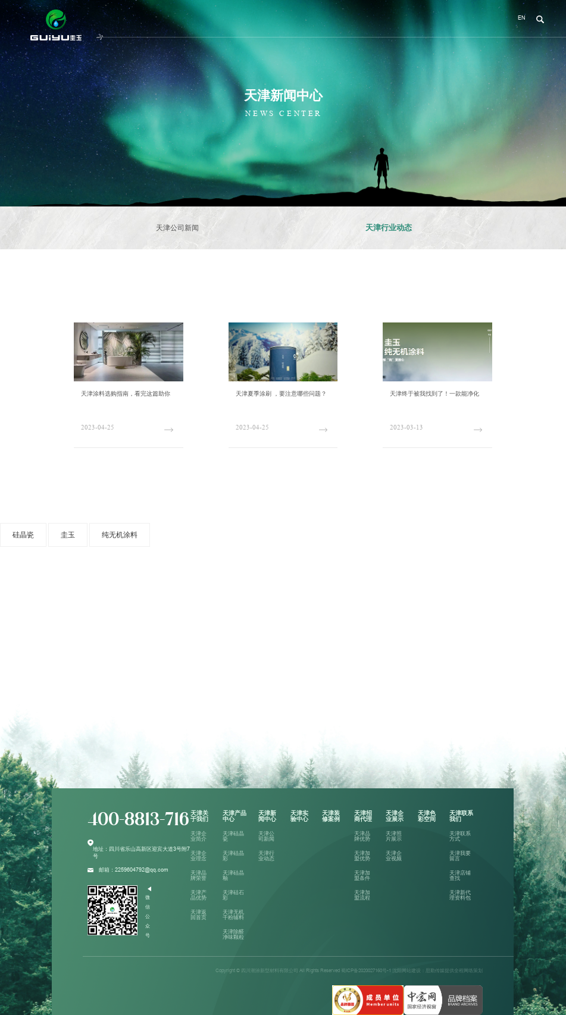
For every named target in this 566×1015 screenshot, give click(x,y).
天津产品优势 (198, 895)
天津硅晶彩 (233, 856)
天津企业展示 (395, 816)
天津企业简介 (198, 836)
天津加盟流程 (362, 895)
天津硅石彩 (233, 895)
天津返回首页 (198, 914)
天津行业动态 (388, 227)
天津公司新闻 (177, 228)
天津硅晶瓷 (233, 836)
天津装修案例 (331, 816)
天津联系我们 (461, 816)
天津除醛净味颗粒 (233, 934)
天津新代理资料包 (460, 895)
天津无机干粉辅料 (233, 914)
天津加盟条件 (362, 875)
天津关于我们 (199, 816)
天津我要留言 (460, 856)
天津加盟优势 (362, 856)
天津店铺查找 (460, 875)
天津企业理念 (198, 856)
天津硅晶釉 (233, 875)
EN (522, 18)
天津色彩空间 (427, 816)
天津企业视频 (394, 856)
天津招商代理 (363, 816)
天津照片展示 (394, 836)
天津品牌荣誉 (198, 875)
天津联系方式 (460, 836)
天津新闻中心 (267, 816)
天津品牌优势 (362, 836)
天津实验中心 (299, 816)
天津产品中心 (234, 816)
